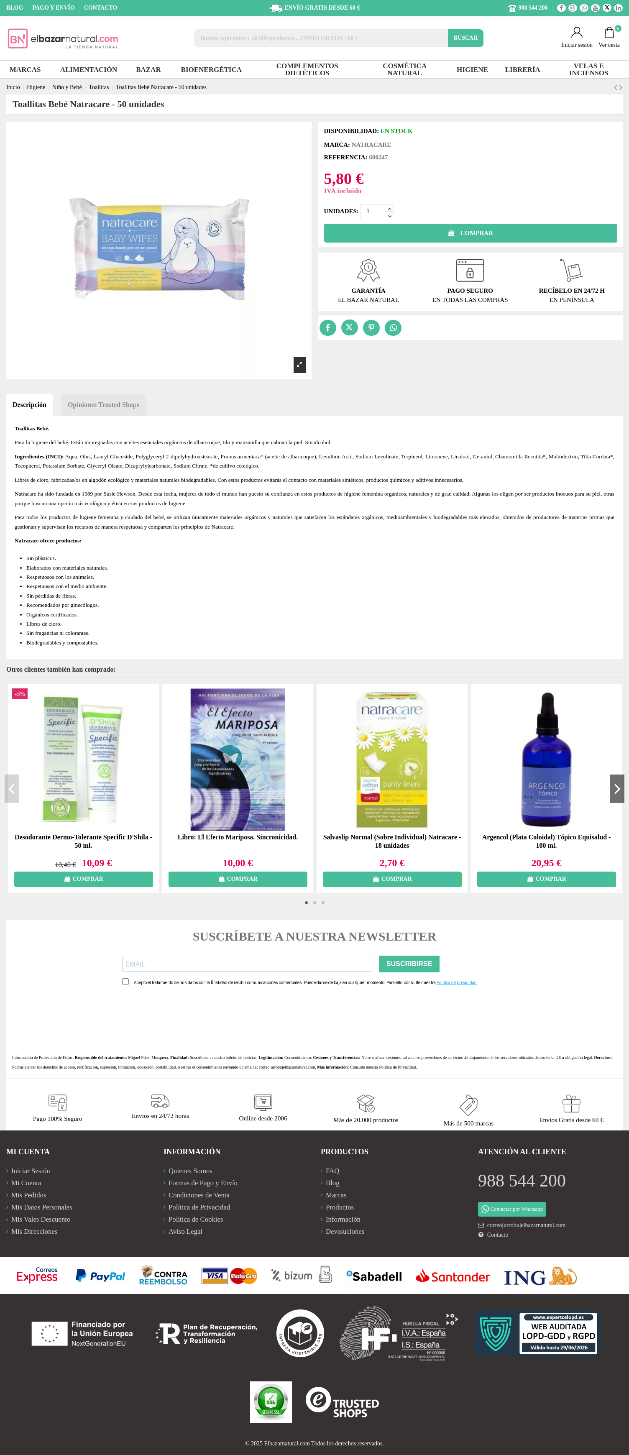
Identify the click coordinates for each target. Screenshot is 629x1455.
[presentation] (185, 1020)
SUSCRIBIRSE (409, 963)
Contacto (498, 1235)
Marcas (336, 1195)
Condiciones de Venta (199, 1195)
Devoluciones (345, 1231)
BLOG (15, 8)
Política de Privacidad (397, 1067)
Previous (12, 789)
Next (617, 789)
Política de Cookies (196, 1219)
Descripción (29, 404)
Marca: (337, 144)
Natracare (371, 144)
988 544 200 (522, 1180)
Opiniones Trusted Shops (103, 404)
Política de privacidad (457, 982)
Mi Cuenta (26, 1183)
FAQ (332, 1171)
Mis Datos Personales (41, 1207)
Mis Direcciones (34, 1231)
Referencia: (346, 157)
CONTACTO (101, 8)
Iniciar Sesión (30, 1171)
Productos (340, 1207)
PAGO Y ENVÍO (54, 8)
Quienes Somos (190, 1171)
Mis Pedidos (28, 1195)
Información (343, 1219)
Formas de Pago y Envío (203, 1183)
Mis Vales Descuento (40, 1219)
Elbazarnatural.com (287, 1443)
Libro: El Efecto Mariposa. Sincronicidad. (238, 837)
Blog (333, 1183)
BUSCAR (466, 38)
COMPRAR (470, 233)
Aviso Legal (185, 1231)
